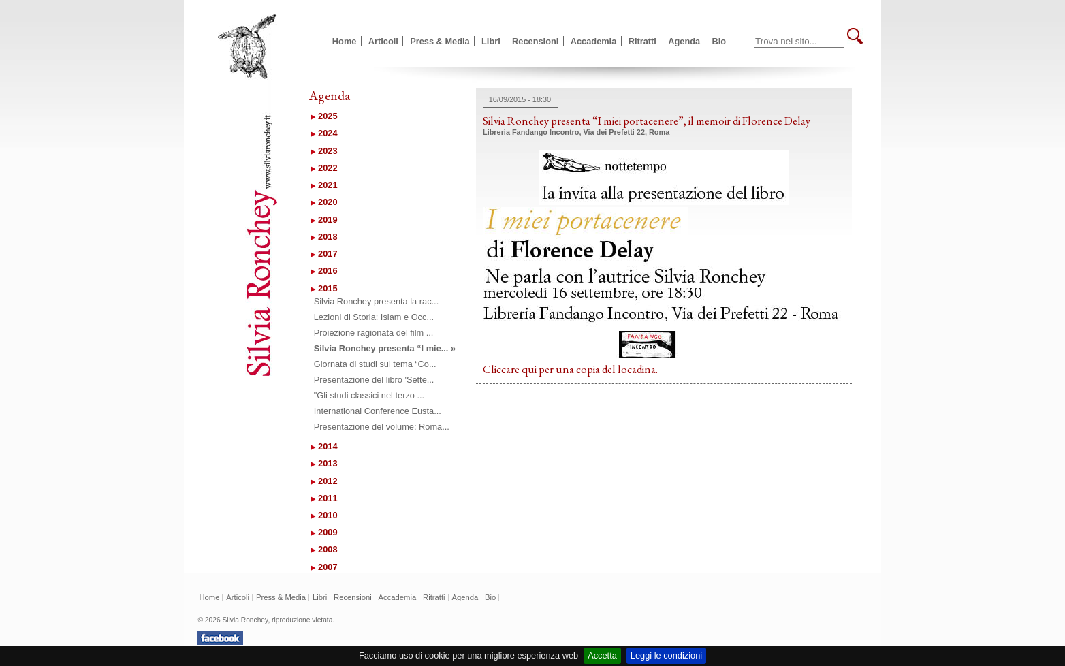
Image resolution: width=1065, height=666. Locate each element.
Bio (719, 41)
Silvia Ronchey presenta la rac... (376, 301)
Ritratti (642, 41)
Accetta (602, 655)
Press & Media (440, 41)
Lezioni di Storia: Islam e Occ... (374, 317)
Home (344, 41)
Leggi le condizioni (666, 655)
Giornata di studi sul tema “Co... (375, 364)
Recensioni (535, 41)
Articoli (383, 41)
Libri (490, 41)
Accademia (594, 41)
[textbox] (799, 41)
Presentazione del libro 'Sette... (374, 380)
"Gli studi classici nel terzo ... (369, 395)
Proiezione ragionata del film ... (374, 333)
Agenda (684, 41)
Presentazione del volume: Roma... (381, 427)
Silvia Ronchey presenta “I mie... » (385, 348)
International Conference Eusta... (377, 411)
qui (529, 369)
